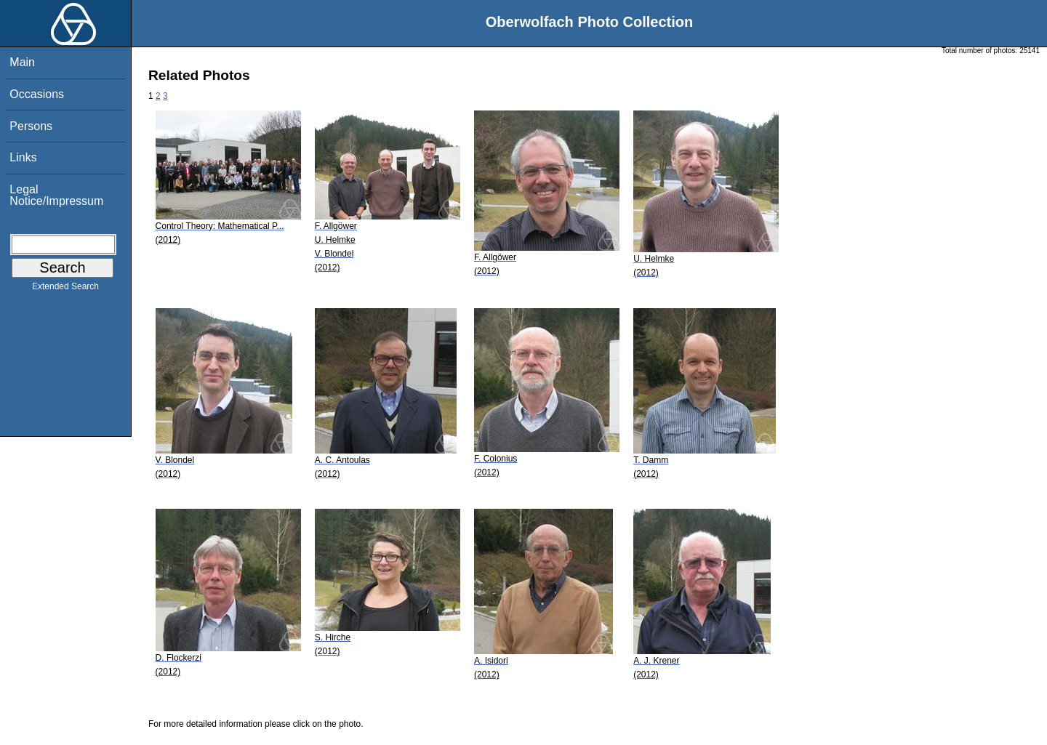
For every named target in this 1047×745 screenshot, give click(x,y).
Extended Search (65, 289)
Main (22, 62)
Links (22, 157)
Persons (30, 126)
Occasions (36, 94)
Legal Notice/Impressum (56, 195)
